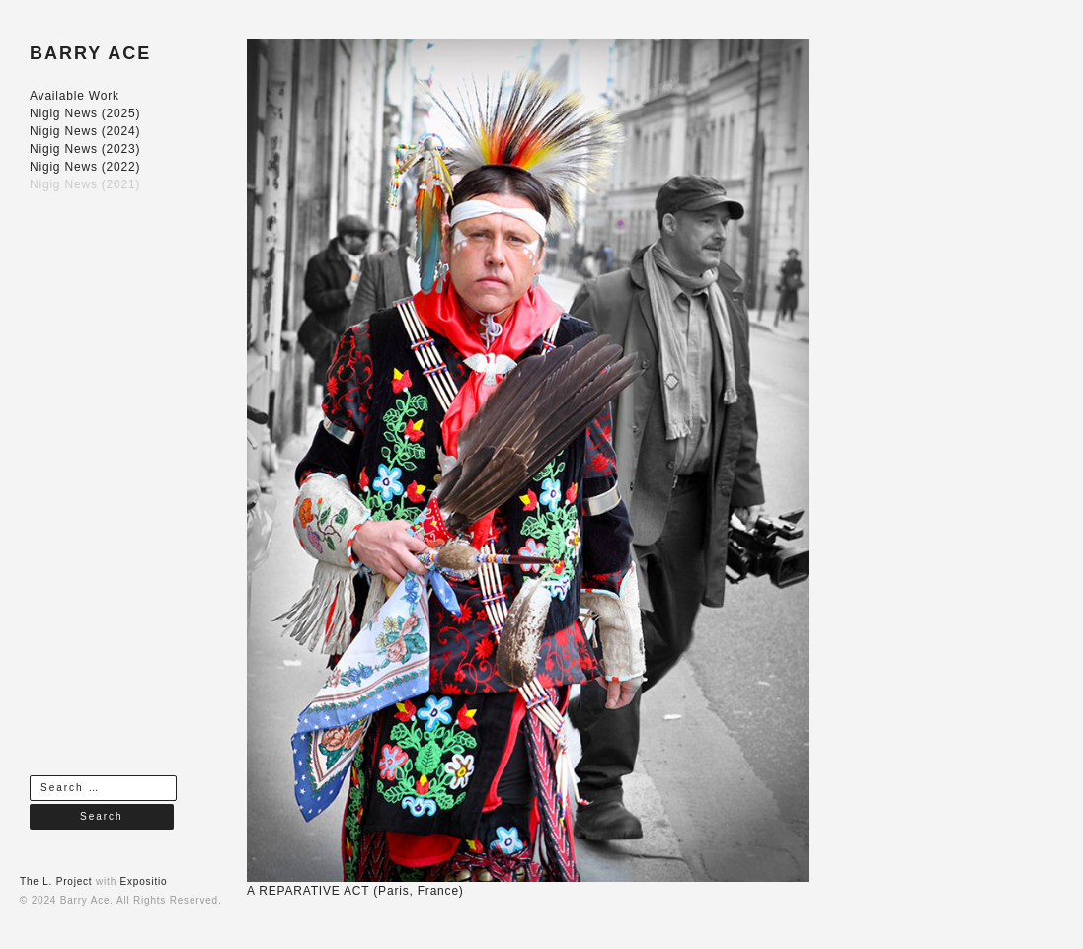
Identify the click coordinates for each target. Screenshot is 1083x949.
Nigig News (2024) (85, 131)
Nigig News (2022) (85, 167)
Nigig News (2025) (85, 113)
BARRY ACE (90, 53)
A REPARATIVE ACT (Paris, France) (355, 891)
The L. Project (56, 881)
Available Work (74, 96)
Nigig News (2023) (85, 149)
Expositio (144, 881)
